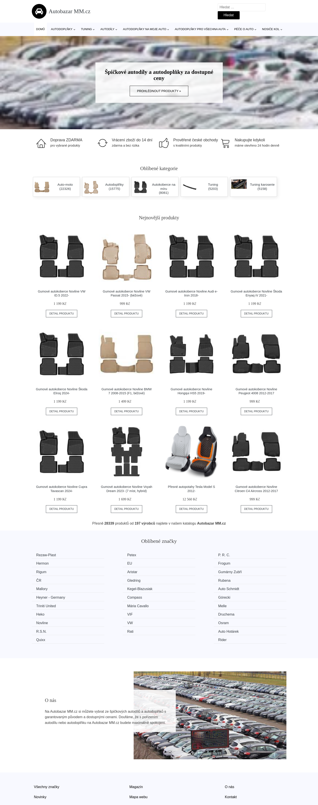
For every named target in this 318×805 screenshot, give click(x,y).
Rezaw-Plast (47, 555)
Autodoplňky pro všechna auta (200, 29)
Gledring (174, 571)
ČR (105, 571)
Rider (237, 613)
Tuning (86, 29)
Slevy (38, 779)
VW (105, 604)
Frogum (108, 563)
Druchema (241, 596)
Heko (106, 596)
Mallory (43, 579)
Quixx (172, 613)
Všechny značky (46, 759)
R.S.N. (238, 604)
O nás (229, 759)
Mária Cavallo (244, 588)
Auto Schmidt (178, 579)
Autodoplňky (61, 29)
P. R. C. (174, 555)
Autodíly (108, 29)
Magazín (136, 759)
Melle (41, 596)
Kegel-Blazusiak (115, 579)
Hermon (239, 555)
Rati (40, 613)
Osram (173, 604)
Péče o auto (243, 29)
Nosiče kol (270, 29)
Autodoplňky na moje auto (144, 29)
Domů (40, 29)
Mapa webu (138, 769)
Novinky (40, 769)
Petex (106, 555)
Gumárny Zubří (49, 571)
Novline (43, 604)
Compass (44, 588)
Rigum (173, 563)
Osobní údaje (139, 779)
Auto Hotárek (112, 613)
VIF (170, 596)
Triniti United (177, 588)
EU (39, 563)
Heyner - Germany (247, 579)
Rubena (239, 571)
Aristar (238, 563)
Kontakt (231, 769)
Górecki (108, 588)
